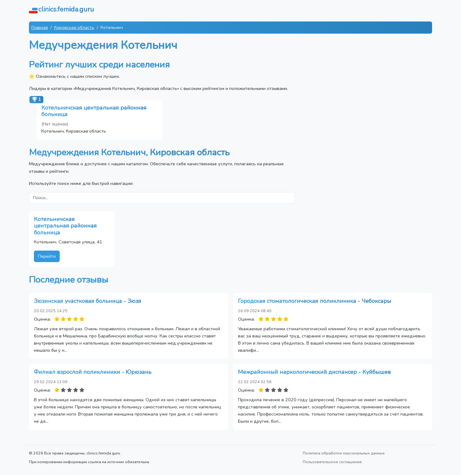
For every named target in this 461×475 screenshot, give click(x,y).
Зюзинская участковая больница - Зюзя (87, 301)
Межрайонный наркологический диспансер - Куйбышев (314, 372)
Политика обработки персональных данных (344, 453)
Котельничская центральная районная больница (94, 111)
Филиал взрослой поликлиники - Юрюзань (92, 372)
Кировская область (74, 27)
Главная (39, 27)
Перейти (47, 256)
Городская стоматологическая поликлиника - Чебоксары (314, 301)
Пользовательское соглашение (332, 461)
